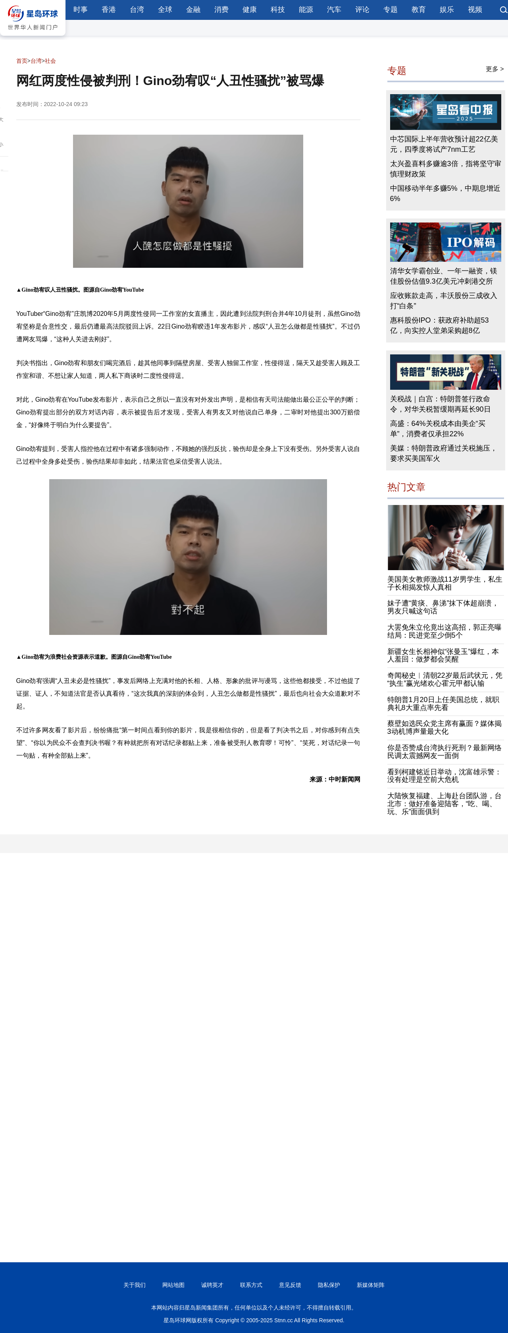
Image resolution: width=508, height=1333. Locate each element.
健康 (249, 10)
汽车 (334, 10)
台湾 (137, 10)
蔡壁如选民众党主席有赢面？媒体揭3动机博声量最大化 (444, 727)
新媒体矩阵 (371, 1285)
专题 (390, 10)
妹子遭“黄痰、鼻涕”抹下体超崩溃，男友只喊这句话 (443, 607)
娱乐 (447, 10)
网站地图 (173, 1285)
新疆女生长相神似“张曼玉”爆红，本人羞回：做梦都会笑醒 (443, 656)
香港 (109, 10)
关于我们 (134, 1285)
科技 (278, 10)
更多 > (495, 69)
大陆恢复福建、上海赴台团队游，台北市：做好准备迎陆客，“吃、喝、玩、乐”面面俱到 (444, 804)
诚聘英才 (212, 1285)
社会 (50, 61)
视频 (475, 10)
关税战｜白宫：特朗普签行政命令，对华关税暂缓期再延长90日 (440, 404)
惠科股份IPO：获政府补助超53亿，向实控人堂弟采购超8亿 (439, 325)
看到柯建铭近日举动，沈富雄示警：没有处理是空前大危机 (444, 776)
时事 (80, 10)
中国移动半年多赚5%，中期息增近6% (445, 193)
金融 (193, 10)
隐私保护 (329, 1285)
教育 (419, 10)
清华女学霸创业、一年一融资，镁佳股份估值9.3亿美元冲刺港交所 (443, 276)
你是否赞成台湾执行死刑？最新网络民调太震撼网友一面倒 (444, 752)
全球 (165, 10)
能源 (306, 10)
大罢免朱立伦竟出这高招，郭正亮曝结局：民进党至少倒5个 (444, 631)
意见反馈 (290, 1285)
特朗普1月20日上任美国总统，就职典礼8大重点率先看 (443, 704)
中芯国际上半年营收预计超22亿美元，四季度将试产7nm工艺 (444, 144)
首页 (21, 61)
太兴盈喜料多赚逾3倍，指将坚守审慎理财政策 (445, 169)
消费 (221, 10)
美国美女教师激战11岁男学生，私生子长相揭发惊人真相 (444, 583)
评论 (362, 10)
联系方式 (251, 1285)
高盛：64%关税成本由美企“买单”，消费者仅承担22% (437, 429)
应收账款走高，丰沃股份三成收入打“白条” (443, 301)
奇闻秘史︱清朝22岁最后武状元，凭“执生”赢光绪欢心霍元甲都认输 (444, 679)
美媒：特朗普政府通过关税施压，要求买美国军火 (443, 453)
